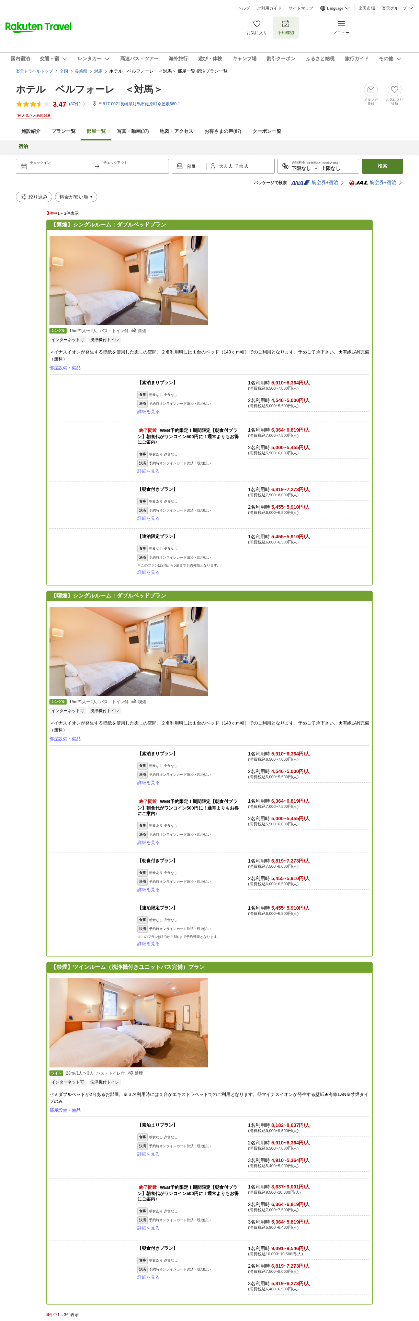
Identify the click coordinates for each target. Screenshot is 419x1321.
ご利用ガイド (269, 8)
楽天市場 (367, 8)
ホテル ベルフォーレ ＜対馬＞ (89, 89)
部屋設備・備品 (65, 367)
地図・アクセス (176, 131)
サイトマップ (300, 8)
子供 (239, 166)
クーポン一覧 (266, 131)
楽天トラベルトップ (34, 71)
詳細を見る (148, 411)
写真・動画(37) (133, 131)
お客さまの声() (222, 131)
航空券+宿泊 (314, 183)
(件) (77, 104)
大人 (223, 166)
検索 (382, 166)
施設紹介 (31, 131)
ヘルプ (244, 8)
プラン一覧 (64, 131)
